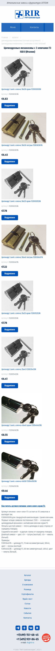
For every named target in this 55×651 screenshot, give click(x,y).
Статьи (27, 603)
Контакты (27, 618)
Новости (27, 608)
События (27, 613)
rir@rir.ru (30, 642)
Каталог (15, 37)
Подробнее (9, 105)
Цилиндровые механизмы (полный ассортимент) (20, 40)
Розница (27, 589)
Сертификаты (28, 594)
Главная (4, 37)
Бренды (27, 580)
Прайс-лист (27, 599)
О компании (27, 584)
